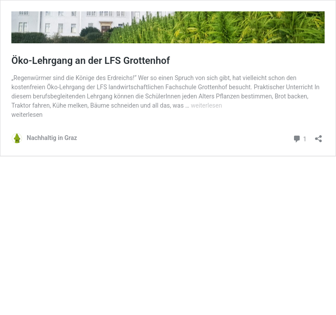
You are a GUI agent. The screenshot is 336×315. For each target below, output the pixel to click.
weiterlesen (206, 105)
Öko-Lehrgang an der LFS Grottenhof (90, 60)
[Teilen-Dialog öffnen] (318, 136)
